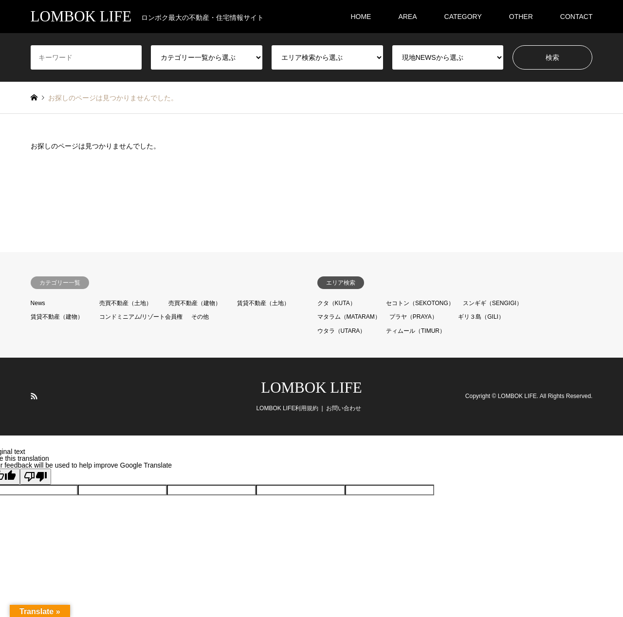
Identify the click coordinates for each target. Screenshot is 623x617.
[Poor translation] (35, 477)
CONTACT (576, 16)
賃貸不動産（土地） (263, 303)
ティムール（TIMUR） (415, 330)
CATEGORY (463, 16)
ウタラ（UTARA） (341, 330)
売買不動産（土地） (125, 303)
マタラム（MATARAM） (349, 316)
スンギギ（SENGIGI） (492, 303)
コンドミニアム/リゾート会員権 (141, 316)
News (38, 303)
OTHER (521, 16)
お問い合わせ (343, 408)
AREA (407, 16)
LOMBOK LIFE (311, 387)
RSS (34, 396)
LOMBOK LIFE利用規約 (287, 408)
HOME (360, 16)
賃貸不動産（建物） (57, 316)
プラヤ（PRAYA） (413, 316)
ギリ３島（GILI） (481, 316)
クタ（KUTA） (336, 303)
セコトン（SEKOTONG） (420, 303)
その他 (200, 316)
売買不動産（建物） (194, 303)
